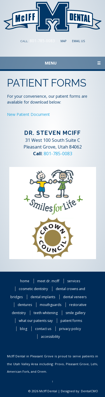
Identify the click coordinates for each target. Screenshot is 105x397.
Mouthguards (50, 304)
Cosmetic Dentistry (33, 288)
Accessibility (50, 336)
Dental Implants (43, 297)
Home (24, 281)
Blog (23, 328)
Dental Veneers (75, 297)
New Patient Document (28, 114)
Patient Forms (71, 320)
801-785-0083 (42, 40)
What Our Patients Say (36, 320)
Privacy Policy (70, 328)
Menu (73, 63)
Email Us (78, 41)
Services (73, 281)
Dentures (25, 304)
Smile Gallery (75, 312)
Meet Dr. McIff (48, 281)
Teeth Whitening (46, 312)
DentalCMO (89, 391)
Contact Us (43, 328)
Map (63, 41)
